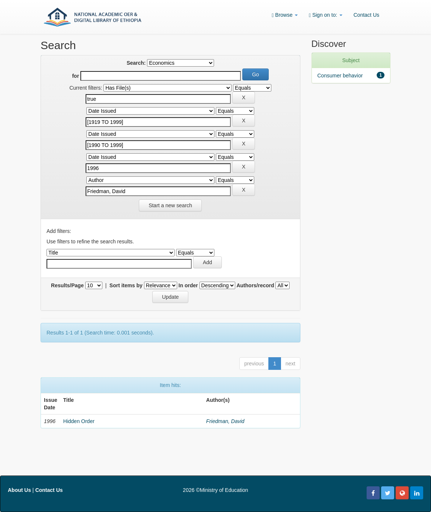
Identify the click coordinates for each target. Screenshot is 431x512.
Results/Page (67, 285)
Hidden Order (79, 421)
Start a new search (170, 205)
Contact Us (366, 15)
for (75, 76)
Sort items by (126, 285)
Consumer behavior (340, 76)
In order (188, 285)
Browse (285, 15)
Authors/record (255, 285)
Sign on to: (325, 15)
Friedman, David (225, 421)
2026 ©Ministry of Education (215, 490)
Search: (136, 63)
